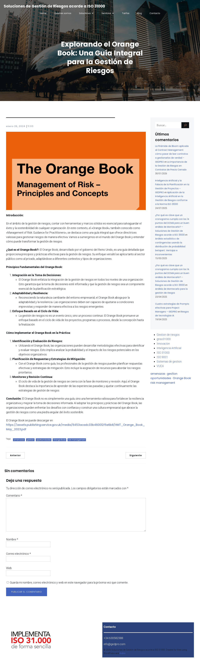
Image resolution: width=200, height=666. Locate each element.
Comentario (14, 497)
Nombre (12, 541)
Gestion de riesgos (168, 336)
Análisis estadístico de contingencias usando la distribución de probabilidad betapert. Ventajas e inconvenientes (170, 248)
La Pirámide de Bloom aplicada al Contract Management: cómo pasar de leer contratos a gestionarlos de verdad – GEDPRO (172, 155)
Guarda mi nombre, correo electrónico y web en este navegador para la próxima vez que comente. (69, 584)
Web (9, 569)
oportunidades (43, 441)
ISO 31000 (163, 354)
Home (43, 14)
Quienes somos (62, 14)
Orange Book (59, 441)
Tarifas (125, 14)
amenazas (19, 441)
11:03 (30, 127)
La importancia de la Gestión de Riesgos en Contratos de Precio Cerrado (171, 167)
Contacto (155, 14)
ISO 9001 (162, 358)
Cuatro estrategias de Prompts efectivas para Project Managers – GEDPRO (172, 309)
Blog (139, 14)
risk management (76, 441)
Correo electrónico (18, 555)
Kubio (122, 654)
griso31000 (164, 340)
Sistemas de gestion (169, 363)
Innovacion (163, 345)
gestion (30, 441)
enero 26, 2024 (15, 127)
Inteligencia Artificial (169, 349)
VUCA (160, 367)
